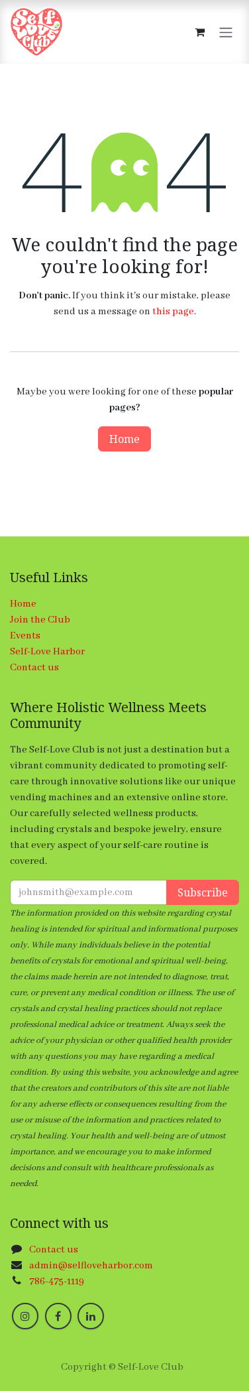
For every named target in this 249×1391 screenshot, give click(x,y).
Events (25, 636)
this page (173, 312)
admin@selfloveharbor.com (91, 1266)
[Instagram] (25, 1316)
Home (124, 439)
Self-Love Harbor (47, 652)
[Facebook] (58, 1316)
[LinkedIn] (90, 1316)
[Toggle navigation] (226, 32)
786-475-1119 (56, 1282)
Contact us (34, 668)
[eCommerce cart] (199, 32)
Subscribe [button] (202, 892)
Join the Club (40, 620)
